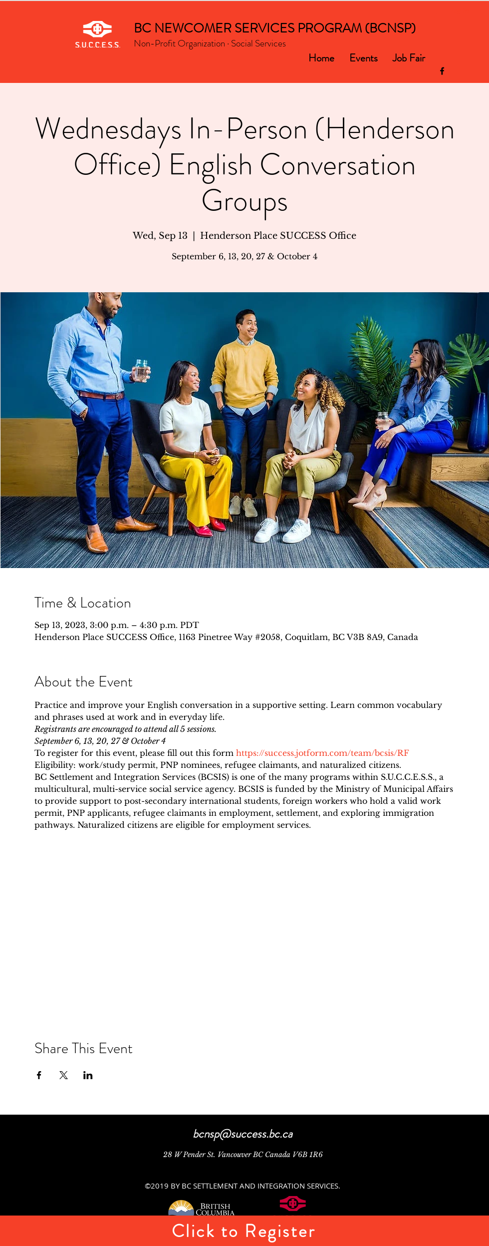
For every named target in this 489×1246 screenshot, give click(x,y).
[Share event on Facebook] (39, 1075)
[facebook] (442, 71)
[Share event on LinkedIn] (88, 1075)
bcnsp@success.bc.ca (242, 1134)
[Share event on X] (63, 1075)
